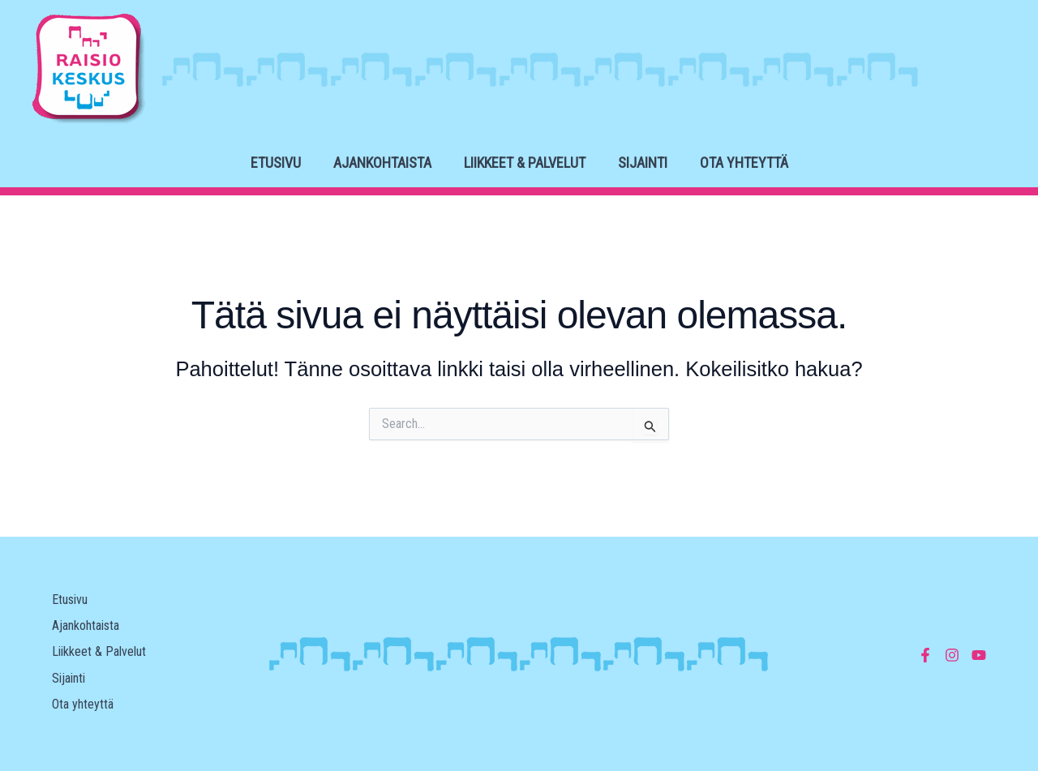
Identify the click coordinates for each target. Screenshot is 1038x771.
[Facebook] (925, 655)
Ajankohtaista (382, 162)
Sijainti (642, 162)
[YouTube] (979, 655)
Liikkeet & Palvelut (524, 162)
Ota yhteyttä (744, 162)
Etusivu (276, 162)
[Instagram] (952, 655)
